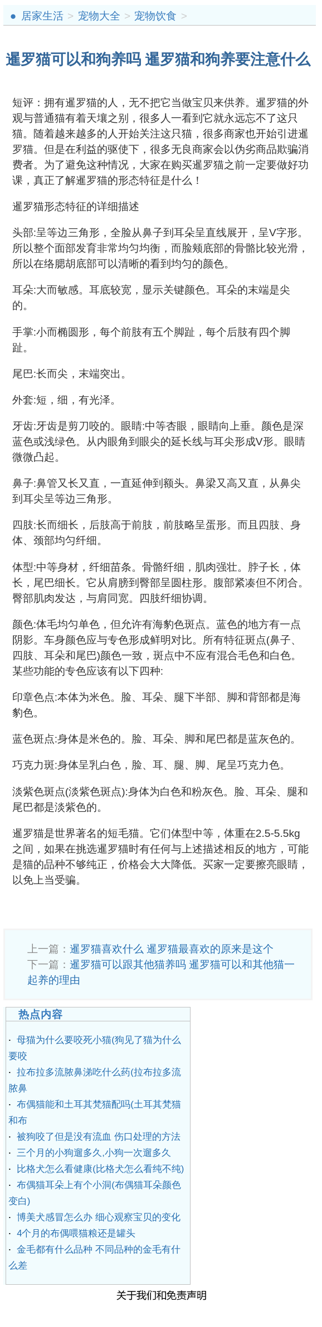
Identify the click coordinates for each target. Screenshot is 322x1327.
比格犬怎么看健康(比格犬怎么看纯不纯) (100, 1169)
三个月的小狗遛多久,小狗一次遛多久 (94, 1153)
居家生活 (42, 16)
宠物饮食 (155, 16)
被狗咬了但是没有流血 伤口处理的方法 (98, 1136)
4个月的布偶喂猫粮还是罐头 (76, 1233)
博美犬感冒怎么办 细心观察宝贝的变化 (98, 1217)
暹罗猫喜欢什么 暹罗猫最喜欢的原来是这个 (172, 949)
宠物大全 (99, 16)
